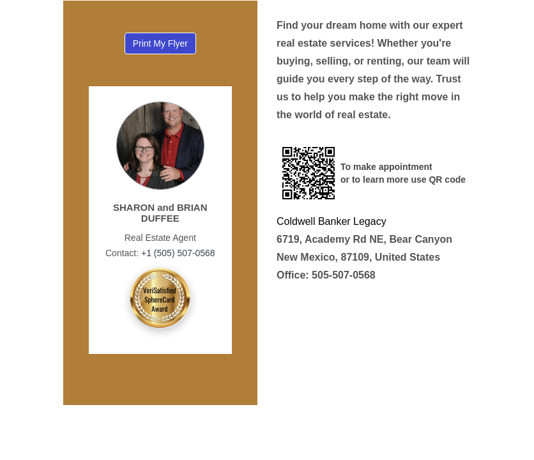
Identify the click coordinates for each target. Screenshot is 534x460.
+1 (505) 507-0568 (177, 253)
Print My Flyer (160, 43)
